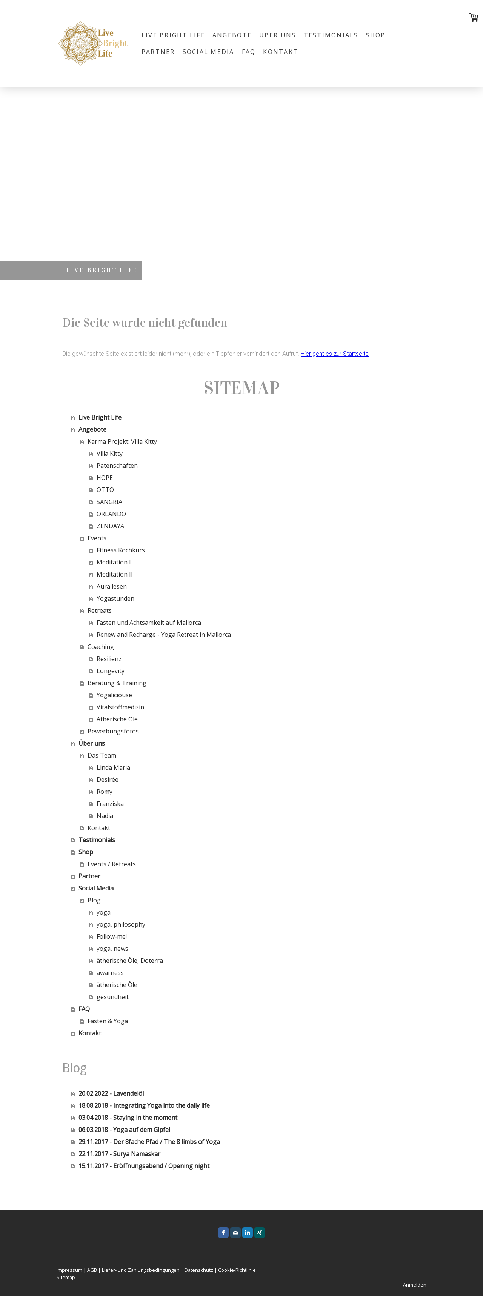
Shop (376, 35)
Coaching (101, 647)
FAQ (249, 52)
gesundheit (113, 997)
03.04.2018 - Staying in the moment (127, 1117)
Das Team (102, 755)
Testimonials (331, 35)
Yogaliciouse (114, 695)
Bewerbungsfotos (113, 731)
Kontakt (280, 52)
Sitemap (66, 1277)
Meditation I (114, 562)
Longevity (111, 671)
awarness (110, 973)
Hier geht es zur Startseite (335, 353)
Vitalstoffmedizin (120, 707)
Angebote (232, 35)
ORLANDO (111, 514)
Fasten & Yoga (108, 1021)
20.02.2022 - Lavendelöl (111, 1093)
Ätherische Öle (117, 719)
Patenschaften (117, 465)
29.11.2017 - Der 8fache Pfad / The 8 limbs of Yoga (149, 1142)
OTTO (105, 490)
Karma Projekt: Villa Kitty (122, 441)
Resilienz (109, 659)
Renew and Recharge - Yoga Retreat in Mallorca (164, 634)
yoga (104, 912)
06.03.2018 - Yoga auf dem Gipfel (124, 1129)
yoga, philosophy (121, 924)
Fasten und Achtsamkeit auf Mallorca (149, 622)
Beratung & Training (117, 683)
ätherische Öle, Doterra (130, 960)
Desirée (107, 779)
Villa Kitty (110, 453)
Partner (158, 52)
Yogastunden (115, 598)
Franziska (110, 803)
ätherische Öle (117, 985)
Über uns (277, 35)
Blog (94, 900)
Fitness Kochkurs (121, 550)
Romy (104, 791)
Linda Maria (113, 767)
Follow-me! (112, 936)
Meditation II (115, 574)
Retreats (100, 610)
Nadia (105, 816)
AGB (92, 1270)
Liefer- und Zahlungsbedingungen (141, 1270)
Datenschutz (199, 1270)
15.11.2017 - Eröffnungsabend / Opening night (143, 1166)
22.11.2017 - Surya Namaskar (119, 1154)
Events (97, 538)
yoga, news (112, 948)
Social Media (208, 52)
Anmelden (414, 1284)
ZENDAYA (110, 526)
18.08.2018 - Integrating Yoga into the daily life (144, 1105)
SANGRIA (109, 502)
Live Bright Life (173, 35)
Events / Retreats (112, 864)
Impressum (69, 1270)
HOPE (105, 478)
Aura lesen (112, 586)
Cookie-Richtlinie (237, 1270)
